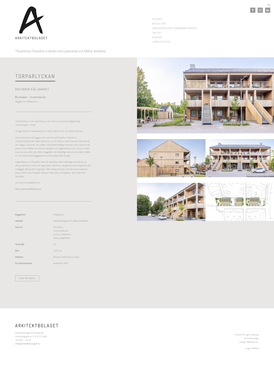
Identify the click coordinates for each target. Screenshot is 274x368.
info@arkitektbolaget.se (27, 343)
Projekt (157, 19)
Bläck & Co (252, 341)
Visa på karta (27, 278)
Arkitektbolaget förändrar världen (174, 28)
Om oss (156, 32)
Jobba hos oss (161, 41)
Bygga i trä (159, 23)
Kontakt (157, 37)
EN (269, 4)
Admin (255, 348)
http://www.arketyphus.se (28, 188)
